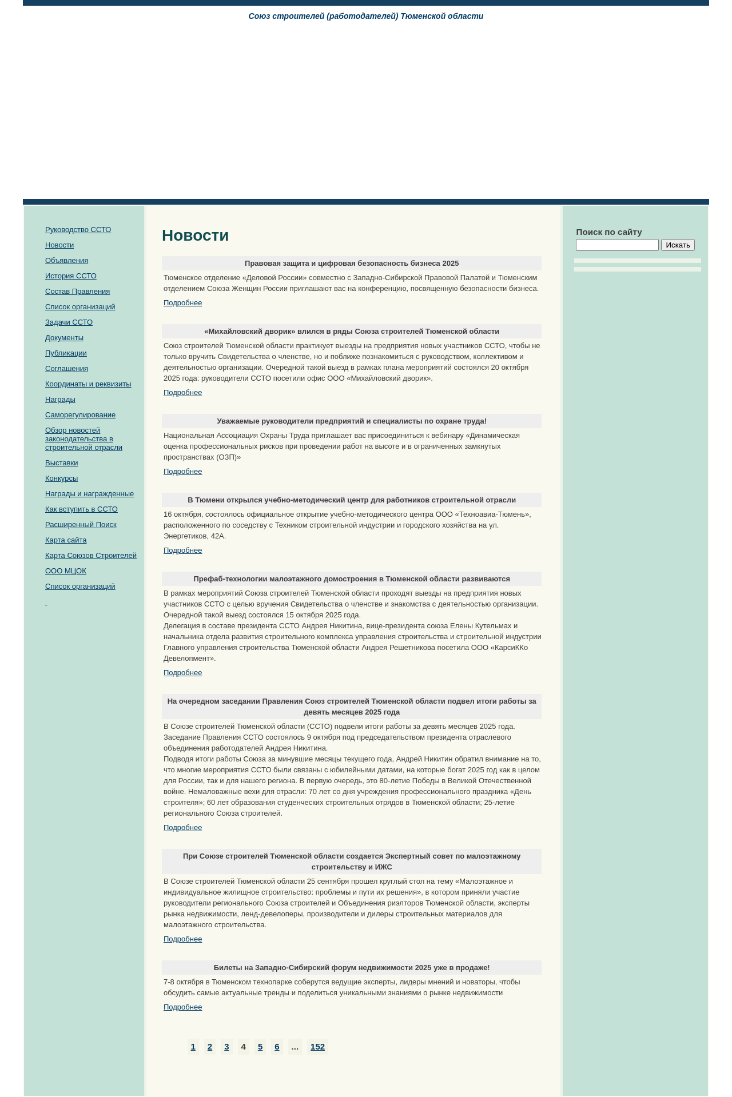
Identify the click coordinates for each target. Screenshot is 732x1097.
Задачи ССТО (69, 322)
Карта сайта (65, 540)
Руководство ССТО (78, 229)
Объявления (66, 260)
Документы (64, 337)
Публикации (66, 353)
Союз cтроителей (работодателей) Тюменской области (366, 16)
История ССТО (71, 276)
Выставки (61, 462)
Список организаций (80, 306)
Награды (60, 399)
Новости (59, 245)
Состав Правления (77, 291)
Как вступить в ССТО (81, 509)
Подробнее (183, 302)
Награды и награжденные (89, 493)
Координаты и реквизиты (88, 384)
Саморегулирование (80, 414)
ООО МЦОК (65, 571)
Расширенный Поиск (81, 524)
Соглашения (66, 368)
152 (318, 1046)
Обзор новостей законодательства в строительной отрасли (83, 439)
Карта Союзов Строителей (91, 555)
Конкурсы (61, 478)
